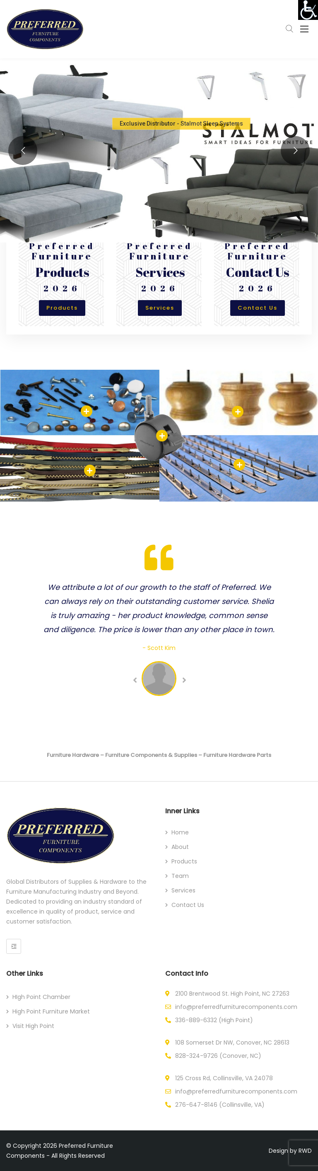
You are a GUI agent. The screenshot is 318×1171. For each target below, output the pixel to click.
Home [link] (180, 832)
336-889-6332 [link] (196, 1020)
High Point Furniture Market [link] (51, 1011)
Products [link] (62, 308)
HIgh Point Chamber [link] (41, 997)
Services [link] (159, 308)
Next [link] (183, 680)
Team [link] (180, 876)
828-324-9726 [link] (196, 1056)
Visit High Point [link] (33, 1026)
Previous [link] (134, 680)
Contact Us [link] (257, 308)
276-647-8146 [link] (196, 1105)
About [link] (180, 847)
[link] (308, 10)
